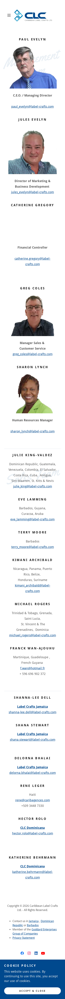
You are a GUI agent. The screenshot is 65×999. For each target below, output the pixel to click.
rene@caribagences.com (32, 800)
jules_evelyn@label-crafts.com (32, 192)
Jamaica (34, 921)
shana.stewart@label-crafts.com (32, 739)
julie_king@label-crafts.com (32, 486)
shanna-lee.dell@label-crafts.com (32, 712)
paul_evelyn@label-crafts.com (32, 106)
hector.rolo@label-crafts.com (32, 833)
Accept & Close (32, 990)
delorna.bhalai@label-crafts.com (32, 773)
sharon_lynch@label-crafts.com (32, 431)
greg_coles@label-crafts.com (33, 354)
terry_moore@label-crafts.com (32, 547)
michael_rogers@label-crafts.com (32, 635)
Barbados (33, 925)
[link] (32, 15)
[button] (10, 15)
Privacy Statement (23, 937)
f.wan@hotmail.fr (32, 668)
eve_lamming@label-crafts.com (32, 519)
